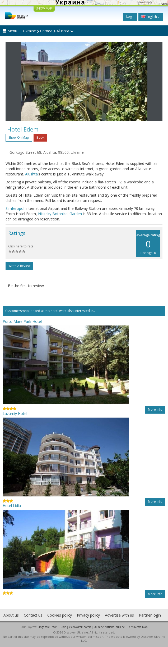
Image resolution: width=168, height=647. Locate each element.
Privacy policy (88, 615)
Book (40, 137)
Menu (10, 30)
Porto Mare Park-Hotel (22, 321)
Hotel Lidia (12, 505)
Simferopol (15, 208)
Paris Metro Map (137, 627)
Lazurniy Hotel (15, 413)
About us (11, 615)
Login (130, 16)
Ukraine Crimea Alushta (48, 30)
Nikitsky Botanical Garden (60, 213)
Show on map (18, 137)
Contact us (33, 615)
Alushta (31, 174)
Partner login (150, 615)
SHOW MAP (44, 8)
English (150, 16)
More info (155, 409)
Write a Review (19, 266)
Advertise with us (119, 615)
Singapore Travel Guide (52, 627)
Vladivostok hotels (80, 627)
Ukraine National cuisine (109, 627)
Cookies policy (59, 615)
